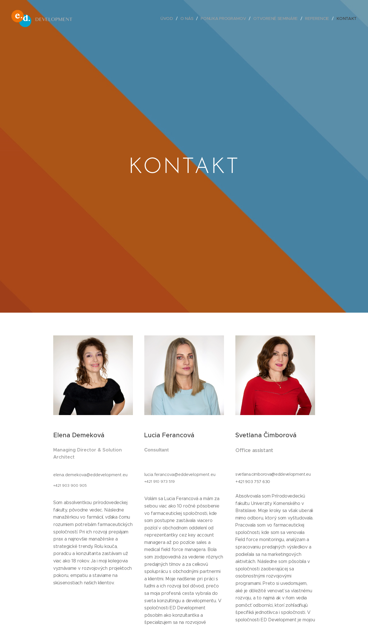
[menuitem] (170, 18)
